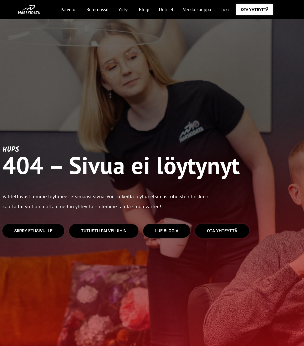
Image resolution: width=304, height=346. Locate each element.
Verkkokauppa (197, 9)
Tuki (225, 9)
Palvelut (69, 9)
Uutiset (166, 9)
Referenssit (97, 9)
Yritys (123, 9)
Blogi (144, 9)
